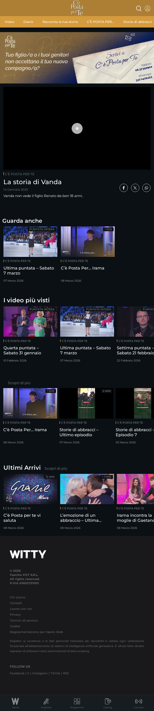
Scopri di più (19, 383)
